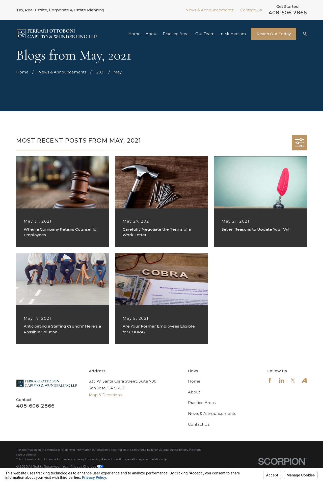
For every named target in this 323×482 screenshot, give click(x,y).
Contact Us (251, 10)
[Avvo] (304, 380)
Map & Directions (105, 394)
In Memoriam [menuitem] (233, 33)
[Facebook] (270, 380)
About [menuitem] (152, 33)
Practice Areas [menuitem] (176, 33)
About (194, 392)
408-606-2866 (287, 13)
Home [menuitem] (134, 33)
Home (194, 381)
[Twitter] (292, 380)
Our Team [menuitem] (204, 33)
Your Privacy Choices (83, 466)
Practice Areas (202, 402)
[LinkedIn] (281, 380)
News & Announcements (209, 10)
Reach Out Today (274, 33)
